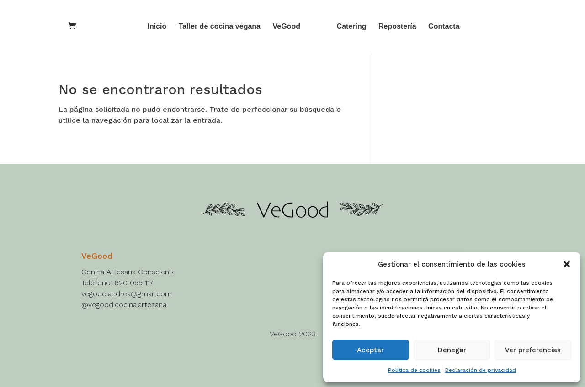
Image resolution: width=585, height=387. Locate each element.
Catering (352, 26)
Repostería (397, 26)
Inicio (156, 26)
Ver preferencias (533, 350)
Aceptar (370, 350)
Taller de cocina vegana (220, 26)
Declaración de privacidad (480, 370)
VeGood (286, 26)
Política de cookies (414, 370)
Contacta (443, 26)
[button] (566, 264)
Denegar (452, 350)
